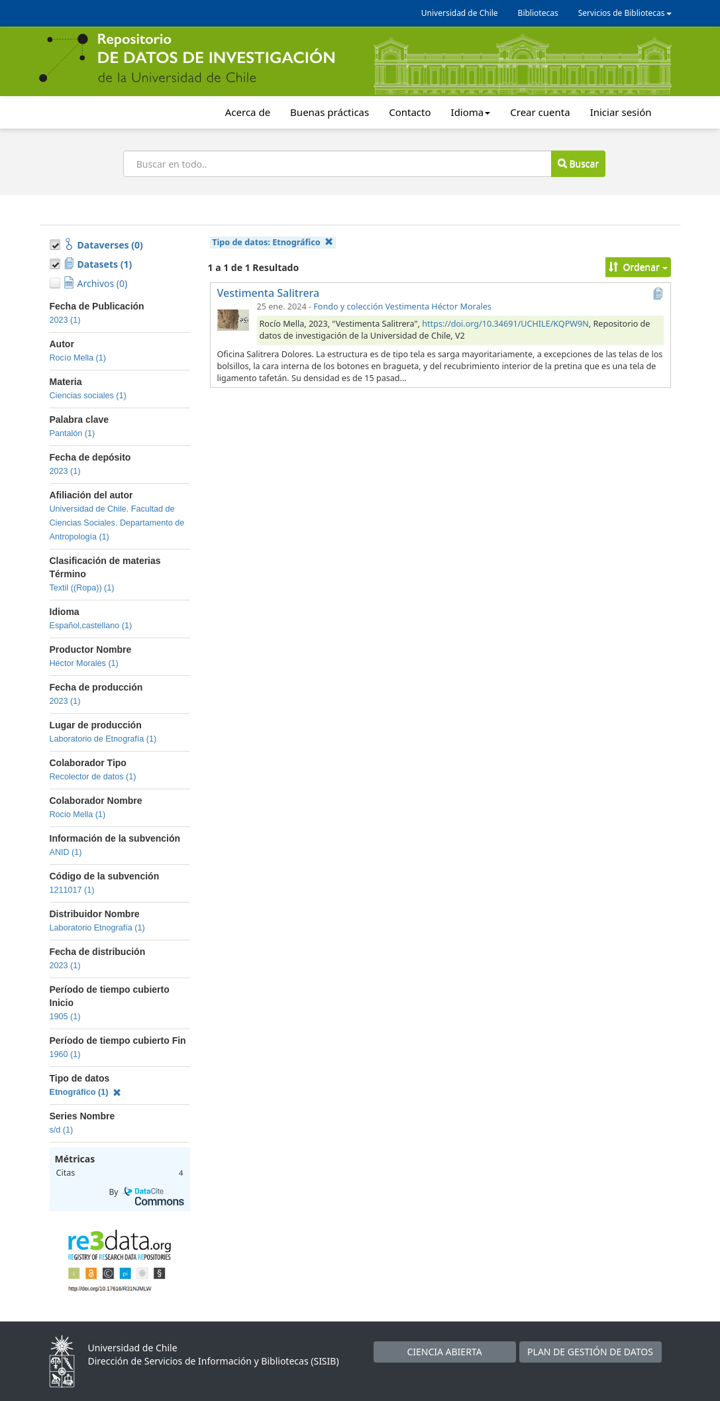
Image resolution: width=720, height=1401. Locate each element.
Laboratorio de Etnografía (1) (103, 739)
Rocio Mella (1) (78, 814)
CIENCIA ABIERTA (444, 1351)
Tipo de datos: (272, 242)
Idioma (471, 112)
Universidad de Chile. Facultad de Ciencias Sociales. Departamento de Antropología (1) (117, 522)
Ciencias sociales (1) (88, 395)
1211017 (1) (72, 890)
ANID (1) (66, 852)
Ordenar (638, 266)
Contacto (410, 112)
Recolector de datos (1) (93, 776)
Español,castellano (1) (91, 625)
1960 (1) (65, 1054)
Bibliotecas (538, 13)
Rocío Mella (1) (78, 358)
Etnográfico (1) (86, 1092)
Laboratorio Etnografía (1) (97, 927)
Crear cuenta (540, 112)
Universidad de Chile (459, 13)
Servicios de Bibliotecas (625, 13)
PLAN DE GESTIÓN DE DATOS (590, 1351)
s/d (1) (62, 1130)
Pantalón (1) (72, 433)
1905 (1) (65, 1016)
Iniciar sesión (621, 112)
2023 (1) (65, 320)
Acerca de (247, 112)
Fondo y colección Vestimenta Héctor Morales (402, 306)
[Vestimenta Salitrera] (233, 319)
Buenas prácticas (329, 112)
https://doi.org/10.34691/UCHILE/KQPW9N (505, 323)
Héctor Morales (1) (84, 663)
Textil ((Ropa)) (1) (82, 587)
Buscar (578, 163)
